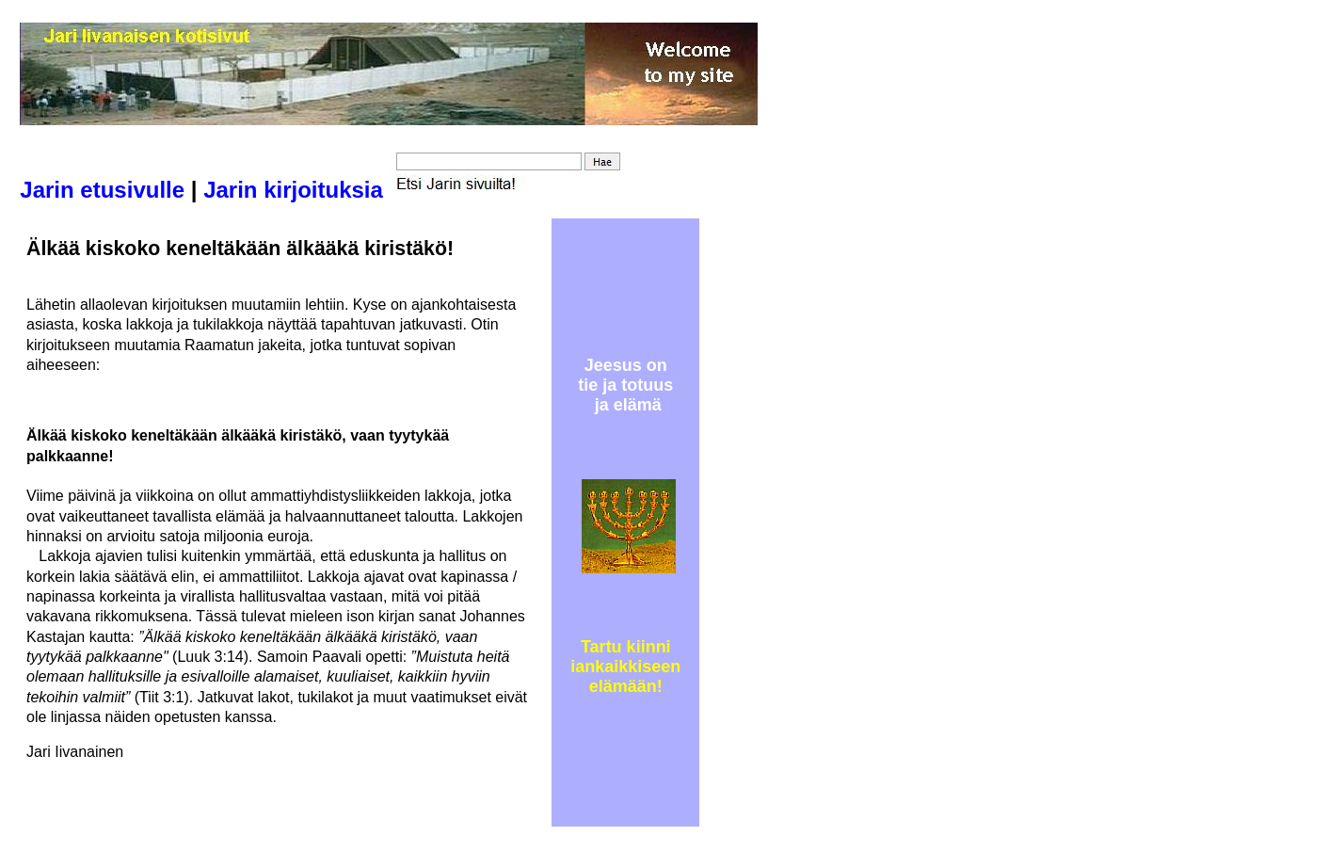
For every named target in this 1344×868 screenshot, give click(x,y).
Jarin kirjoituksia (293, 189)
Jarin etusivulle (102, 189)
